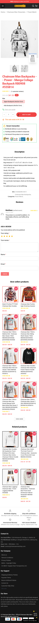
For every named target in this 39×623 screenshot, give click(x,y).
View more (19, 419)
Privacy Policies (6, 560)
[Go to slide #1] (14, 68)
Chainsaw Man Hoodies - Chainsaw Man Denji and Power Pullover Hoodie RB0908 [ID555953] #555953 (28, 369)
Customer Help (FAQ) (7, 586)
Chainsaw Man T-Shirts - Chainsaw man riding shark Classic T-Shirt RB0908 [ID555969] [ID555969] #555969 (28, 336)
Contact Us (4, 583)
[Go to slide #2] (24, 68)
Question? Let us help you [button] (30, 620)
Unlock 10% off (35, 614)
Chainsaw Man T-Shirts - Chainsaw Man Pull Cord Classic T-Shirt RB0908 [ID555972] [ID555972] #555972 (9, 369)
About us (4, 555)
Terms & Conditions (7, 557)
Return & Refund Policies (8, 580)
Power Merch (31, 12)
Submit (5, 274)
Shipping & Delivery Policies (9, 575)
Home (3, 12)
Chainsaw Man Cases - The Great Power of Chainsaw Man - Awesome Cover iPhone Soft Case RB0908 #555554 (29, 453)
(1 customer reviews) (17, 91)
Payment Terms (6, 577)
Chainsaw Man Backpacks (23, 194)
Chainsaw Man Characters (16, 12)
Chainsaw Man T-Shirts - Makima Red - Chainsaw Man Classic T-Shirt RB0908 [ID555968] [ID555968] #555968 (9, 336)
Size (3, 98)
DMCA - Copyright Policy (8, 563)
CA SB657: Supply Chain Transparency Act (14, 566)
